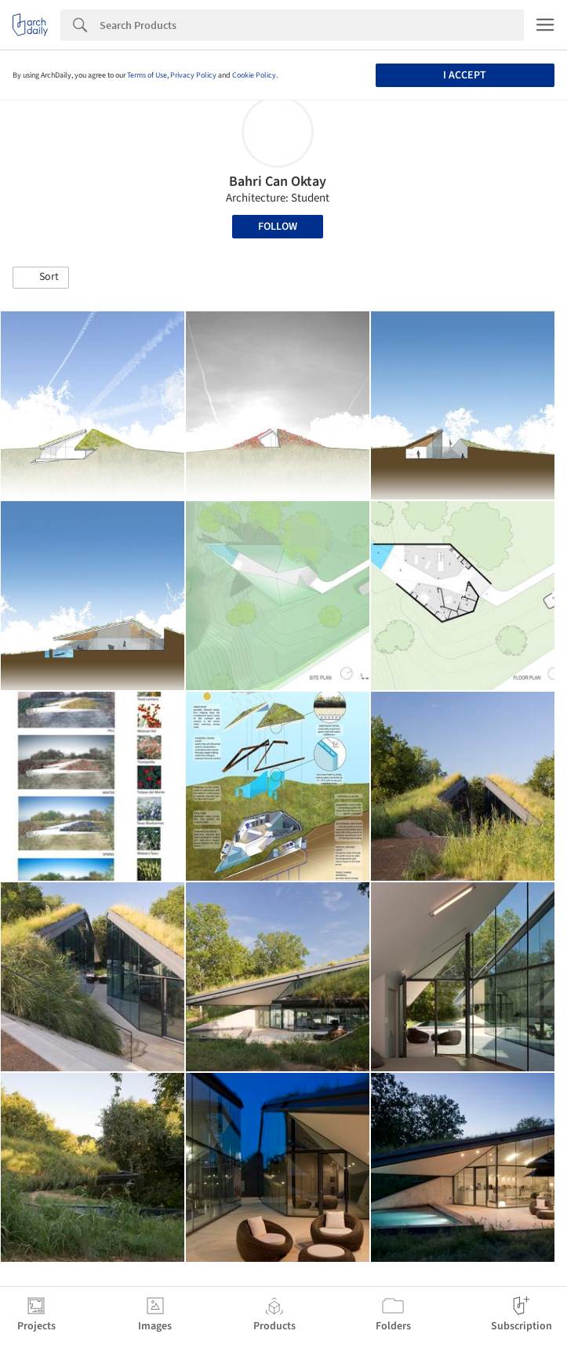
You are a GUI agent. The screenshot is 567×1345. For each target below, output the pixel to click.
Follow (277, 226)
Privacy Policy (193, 75)
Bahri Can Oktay (277, 181)
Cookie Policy (254, 75)
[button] (41, 278)
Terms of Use (147, 75)
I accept (464, 75)
